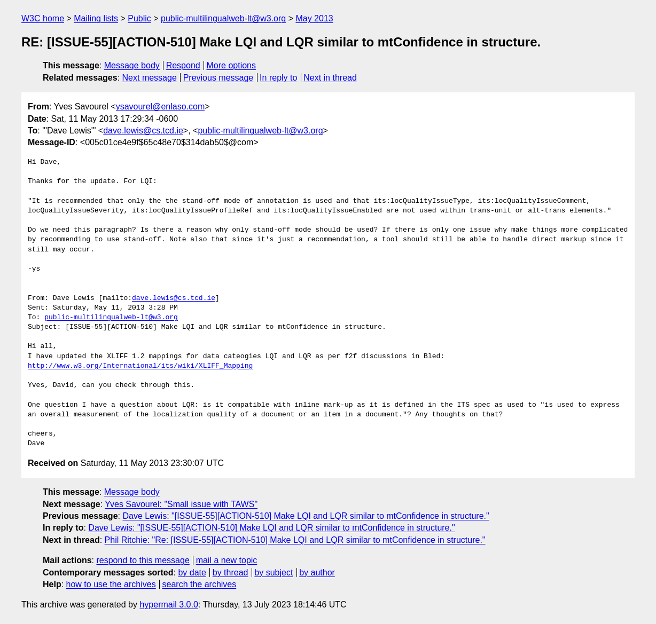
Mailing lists (96, 18)
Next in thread (330, 77)
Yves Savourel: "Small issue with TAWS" (181, 504)
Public (139, 18)
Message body (132, 65)
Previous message (218, 77)
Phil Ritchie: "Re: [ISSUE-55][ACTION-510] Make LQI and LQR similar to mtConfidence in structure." (295, 539)
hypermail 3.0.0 (168, 604)
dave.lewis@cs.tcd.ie (143, 130)
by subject (273, 572)
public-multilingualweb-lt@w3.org (223, 18)
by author (317, 572)
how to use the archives (111, 584)
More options (231, 65)
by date (192, 572)
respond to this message (142, 560)
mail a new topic (226, 560)
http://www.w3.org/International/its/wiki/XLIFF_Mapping (140, 366)
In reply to (278, 77)
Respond (183, 65)
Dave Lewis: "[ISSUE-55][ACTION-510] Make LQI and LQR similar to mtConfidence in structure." (305, 515)
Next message (149, 77)
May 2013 (314, 18)
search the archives (199, 584)
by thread (230, 572)
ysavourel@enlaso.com (160, 106)
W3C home (42, 18)
